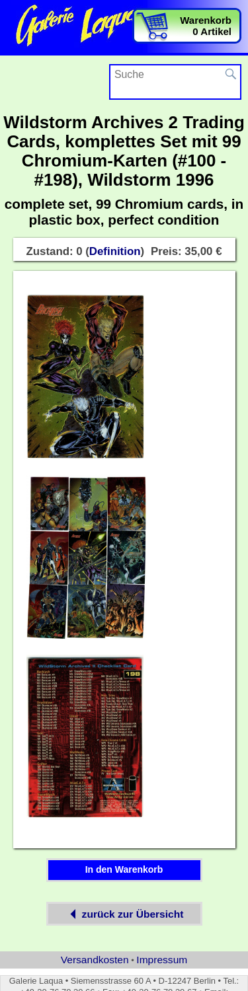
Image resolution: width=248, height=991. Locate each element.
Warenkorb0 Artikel (205, 26)
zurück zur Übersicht (124, 914)
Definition (115, 251)
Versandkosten (95, 959)
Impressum (161, 959)
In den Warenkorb (124, 869)
